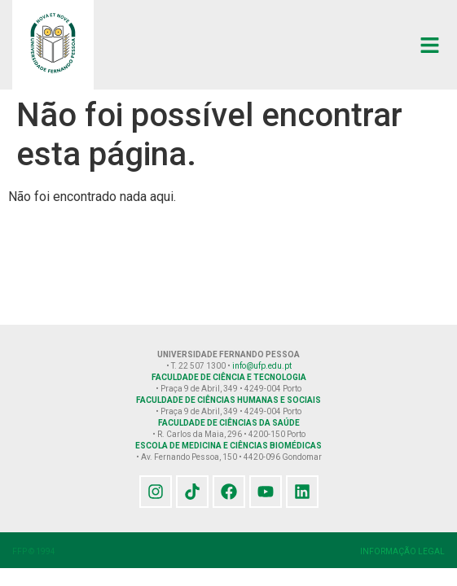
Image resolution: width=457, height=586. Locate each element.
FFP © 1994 (33, 551)
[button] (430, 44)
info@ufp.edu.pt (262, 365)
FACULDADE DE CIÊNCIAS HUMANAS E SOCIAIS (228, 400)
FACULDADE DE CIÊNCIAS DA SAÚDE (229, 422)
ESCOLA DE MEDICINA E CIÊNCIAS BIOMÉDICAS (228, 445)
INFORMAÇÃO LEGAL (402, 551)
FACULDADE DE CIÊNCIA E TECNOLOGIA (229, 377)
